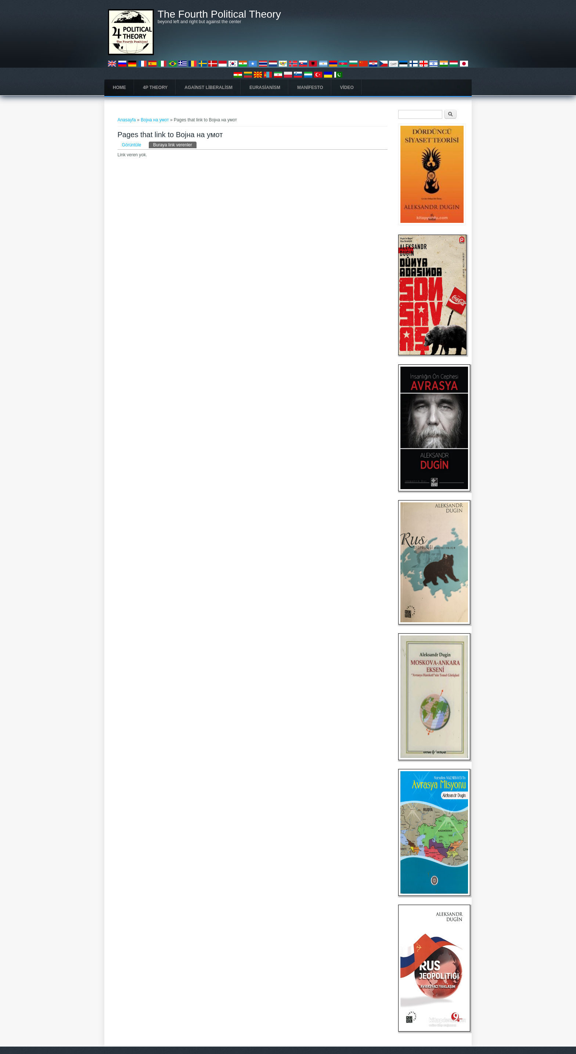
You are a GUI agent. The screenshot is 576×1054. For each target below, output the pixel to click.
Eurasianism (264, 87)
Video (347, 87)
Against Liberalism (208, 87)
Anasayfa (127, 119)
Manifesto (310, 87)
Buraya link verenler (175, 144)
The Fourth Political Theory (219, 14)
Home (119, 87)
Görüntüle (131, 144)
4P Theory (155, 87)
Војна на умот (155, 119)
